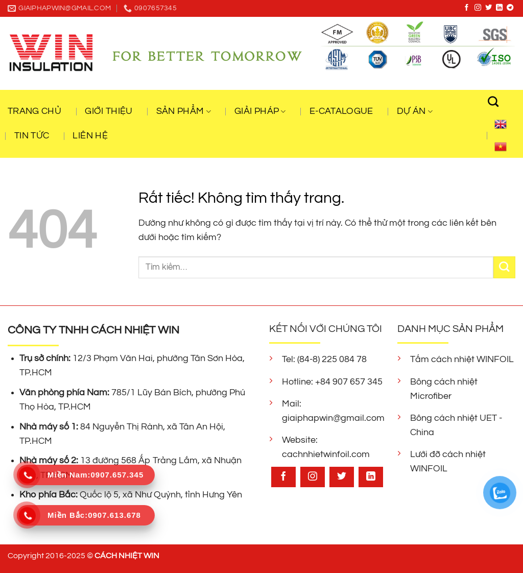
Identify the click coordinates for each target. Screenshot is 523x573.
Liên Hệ (90, 135)
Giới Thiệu (109, 111)
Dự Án (415, 111)
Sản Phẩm (183, 111)
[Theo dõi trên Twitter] (488, 8)
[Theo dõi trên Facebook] (466, 8)
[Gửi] (504, 267)
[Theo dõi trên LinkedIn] (499, 8)
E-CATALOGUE (341, 111)
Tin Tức (31, 135)
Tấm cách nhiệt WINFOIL (462, 359)
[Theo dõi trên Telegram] (510, 8)
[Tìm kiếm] (498, 101)
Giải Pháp (260, 111)
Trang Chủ (34, 111)
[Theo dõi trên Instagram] (477, 8)
